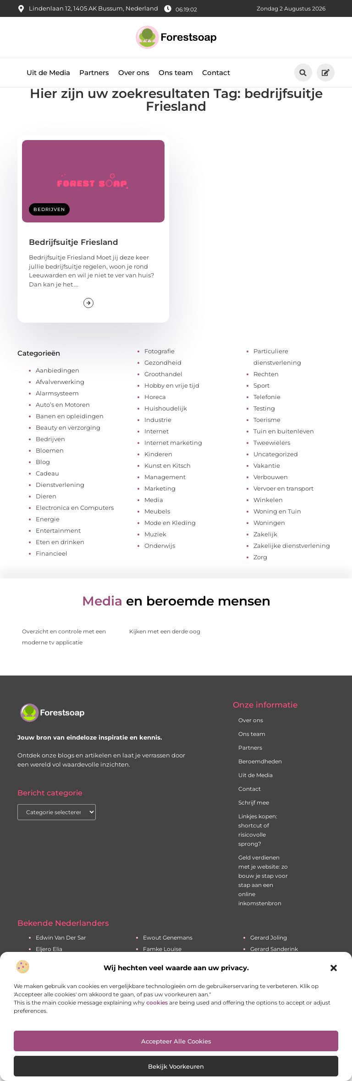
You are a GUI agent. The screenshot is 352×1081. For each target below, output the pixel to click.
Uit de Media (48, 72)
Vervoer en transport (283, 504)
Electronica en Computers (75, 523)
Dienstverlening (60, 500)
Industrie (157, 435)
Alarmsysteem (57, 408)
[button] (333, 968)
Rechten (266, 389)
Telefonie (266, 412)
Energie (48, 534)
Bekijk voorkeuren (176, 1066)
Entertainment (58, 546)
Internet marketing (173, 458)
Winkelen (268, 515)
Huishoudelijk (165, 423)
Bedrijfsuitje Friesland (73, 257)
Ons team (176, 72)
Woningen (269, 538)
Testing (264, 423)
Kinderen (158, 469)
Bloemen (50, 466)
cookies (157, 1002)
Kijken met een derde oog (164, 646)
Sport (261, 401)
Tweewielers (271, 458)
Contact (216, 72)
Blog (43, 477)
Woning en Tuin (277, 526)
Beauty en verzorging (68, 443)
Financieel (51, 569)
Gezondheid (163, 378)
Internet (156, 446)
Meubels (157, 526)
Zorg (260, 572)
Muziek (155, 549)
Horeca (155, 412)
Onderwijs (159, 561)
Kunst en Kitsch (167, 481)
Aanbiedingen (57, 385)
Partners (94, 72)
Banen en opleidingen (70, 431)
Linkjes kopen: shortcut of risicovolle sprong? (257, 845)
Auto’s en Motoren (63, 420)
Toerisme (266, 435)
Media (153, 515)
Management (165, 492)
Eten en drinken (60, 557)
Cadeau (47, 488)
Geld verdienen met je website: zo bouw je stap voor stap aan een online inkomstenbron (263, 896)
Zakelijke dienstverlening (291, 561)
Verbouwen (270, 492)
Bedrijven (49, 225)
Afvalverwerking (60, 397)
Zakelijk (265, 549)
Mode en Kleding (170, 538)
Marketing (160, 504)
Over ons (133, 72)
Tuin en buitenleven (283, 446)
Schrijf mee (253, 818)
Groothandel (163, 389)
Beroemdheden (260, 776)
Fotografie (159, 366)
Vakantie (266, 481)
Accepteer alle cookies (176, 1041)
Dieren (46, 511)
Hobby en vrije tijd (171, 401)
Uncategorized (275, 469)
